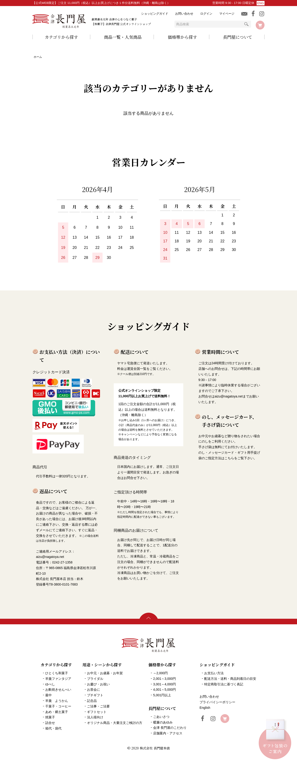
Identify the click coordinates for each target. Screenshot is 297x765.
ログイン (206, 13)
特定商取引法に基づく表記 (223, 684)
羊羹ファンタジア (58, 678)
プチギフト (95, 695)
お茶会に (93, 689)
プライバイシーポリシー (217, 702)
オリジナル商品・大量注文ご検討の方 (114, 723)
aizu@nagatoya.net (229, 396)
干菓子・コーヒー (58, 706)
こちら (229, 458)
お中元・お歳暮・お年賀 (105, 673)
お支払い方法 (214, 673)
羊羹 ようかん (56, 701)
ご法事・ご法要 (98, 706)
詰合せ (50, 723)
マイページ (226, 13)
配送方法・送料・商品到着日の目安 (230, 678)
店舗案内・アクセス (167, 733)
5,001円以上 (162, 695)
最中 (48, 695)
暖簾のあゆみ (163, 722)
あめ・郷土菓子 (56, 712)
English (205, 708)
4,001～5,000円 (164, 689)
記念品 (92, 701)
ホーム (38, 57)
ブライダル (95, 678)
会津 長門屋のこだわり (170, 727)
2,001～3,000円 (164, 678)
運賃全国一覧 (136, 369)
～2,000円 (160, 673)
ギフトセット (97, 712)
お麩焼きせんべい (58, 689)
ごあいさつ (161, 717)
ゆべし (50, 684)
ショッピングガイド (154, 13)
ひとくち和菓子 (56, 673)
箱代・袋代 (53, 728)
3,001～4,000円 (164, 684)
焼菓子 (50, 717)
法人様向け (95, 717)
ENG (260, 3)
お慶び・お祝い (98, 684)
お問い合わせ (184, 13)
